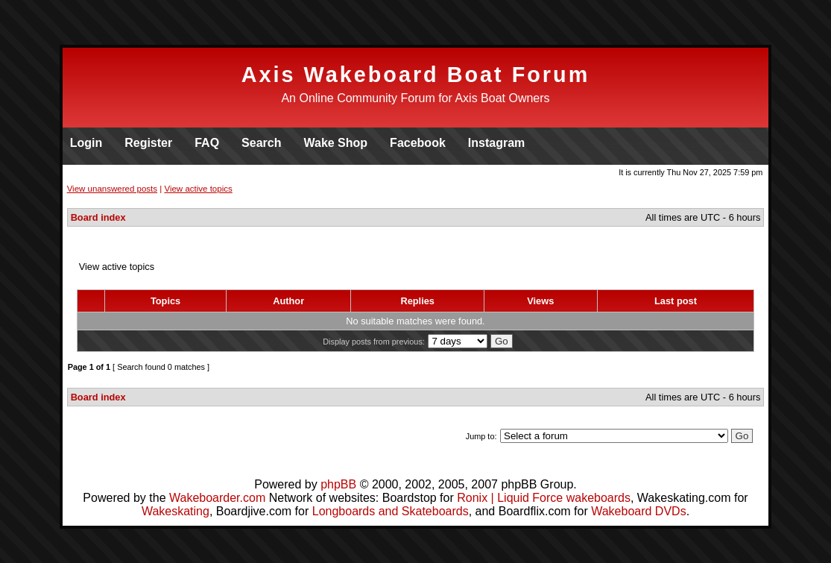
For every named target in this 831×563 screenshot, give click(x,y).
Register (148, 142)
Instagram (496, 142)
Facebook (418, 142)
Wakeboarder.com (217, 497)
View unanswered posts (112, 188)
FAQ (207, 142)
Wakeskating (175, 511)
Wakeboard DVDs (638, 511)
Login (86, 142)
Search (261, 142)
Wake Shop (335, 142)
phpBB (338, 484)
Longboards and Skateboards (390, 511)
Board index (98, 217)
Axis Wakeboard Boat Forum (415, 75)
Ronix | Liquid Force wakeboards (544, 497)
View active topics (198, 188)
